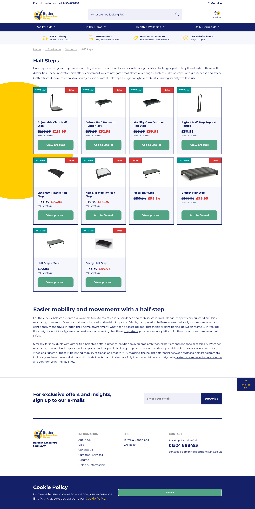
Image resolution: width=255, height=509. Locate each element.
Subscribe (211, 398)
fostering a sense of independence (199, 357)
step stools (131, 331)
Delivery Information (91, 464)
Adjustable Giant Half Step (52, 124)
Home (37, 49)
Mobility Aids (44, 27)
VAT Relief (130, 444)
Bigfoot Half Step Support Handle (198, 124)
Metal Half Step (144, 192)
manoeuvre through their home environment (79, 326)
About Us (84, 439)
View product (55, 144)
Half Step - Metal (49, 263)
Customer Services (90, 454)
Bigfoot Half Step (193, 192)
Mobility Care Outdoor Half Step (149, 124)
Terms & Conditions (136, 439)
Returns (83, 459)
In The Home (94, 27)
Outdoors (71, 49)
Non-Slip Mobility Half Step (100, 194)
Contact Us (85, 449)
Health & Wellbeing (148, 27)
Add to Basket (103, 144)
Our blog (215, 3)
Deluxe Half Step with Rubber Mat (100, 124)
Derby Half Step (96, 263)
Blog (81, 444)
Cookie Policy (95, 498)
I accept (170, 492)
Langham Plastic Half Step (52, 194)
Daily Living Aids (205, 27)
